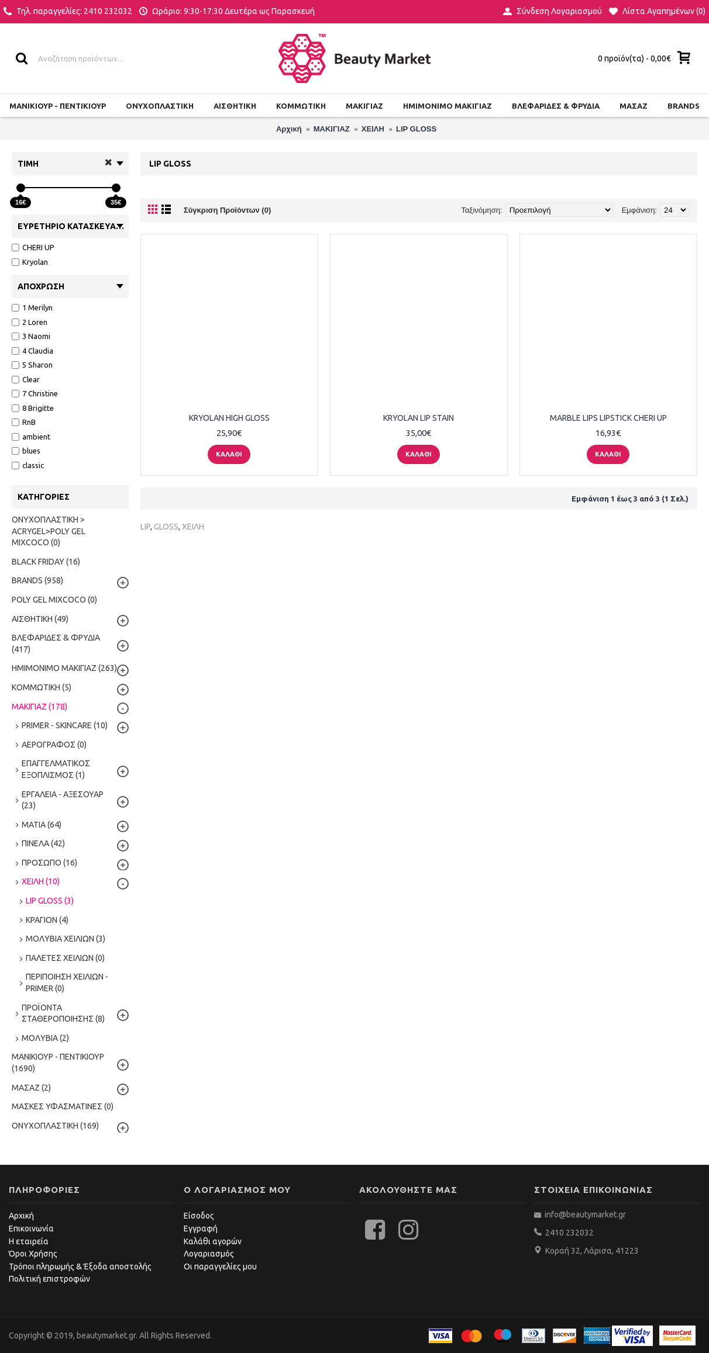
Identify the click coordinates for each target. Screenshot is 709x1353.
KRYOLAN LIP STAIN (418, 418)
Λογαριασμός (209, 1253)
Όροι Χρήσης (33, 1253)
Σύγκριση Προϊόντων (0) (227, 210)
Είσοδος (199, 1215)
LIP (145, 526)
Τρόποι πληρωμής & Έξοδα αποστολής (80, 1266)
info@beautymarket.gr (584, 1214)
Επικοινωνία (31, 1228)
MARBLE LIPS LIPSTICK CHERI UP (608, 418)
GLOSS (166, 526)
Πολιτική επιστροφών (49, 1278)
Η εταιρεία (29, 1241)
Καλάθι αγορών (213, 1241)
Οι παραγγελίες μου (220, 1266)
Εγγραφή (201, 1228)
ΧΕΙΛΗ (193, 526)
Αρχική (21, 1215)
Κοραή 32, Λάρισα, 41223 (592, 1250)
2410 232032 (569, 1232)
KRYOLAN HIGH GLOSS (229, 418)
